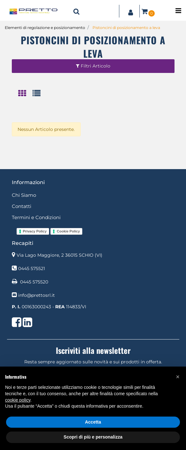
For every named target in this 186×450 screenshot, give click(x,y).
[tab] (25, 93)
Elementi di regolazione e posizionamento (45, 27)
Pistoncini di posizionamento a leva (126, 27)
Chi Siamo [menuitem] (24, 195)
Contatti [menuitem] (21, 206)
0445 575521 (31, 268)
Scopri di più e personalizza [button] (92, 436)
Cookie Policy (68, 231)
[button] (178, 377)
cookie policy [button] (17, 400)
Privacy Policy (35, 231)
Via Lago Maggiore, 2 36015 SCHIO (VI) (59, 255)
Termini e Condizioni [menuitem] (36, 217)
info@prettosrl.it (36, 295)
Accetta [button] (93, 422)
